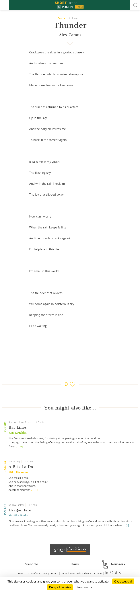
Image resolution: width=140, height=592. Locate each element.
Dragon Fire (20, 510)
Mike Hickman (18, 472)
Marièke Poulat (18, 515)
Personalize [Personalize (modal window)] (84, 587)
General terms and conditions (76, 573)
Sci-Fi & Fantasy (16, 504)
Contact (98, 573)
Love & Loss (25, 422)
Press (20, 573)
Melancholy (14, 461)
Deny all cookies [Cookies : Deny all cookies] (60, 587)
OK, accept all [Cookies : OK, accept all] (123, 581)
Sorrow (12, 422)
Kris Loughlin (17, 432)
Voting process (50, 573)
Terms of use (33, 573)
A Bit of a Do (21, 466)
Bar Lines (18, 427)
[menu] (4, 5)
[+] (21, 446)
